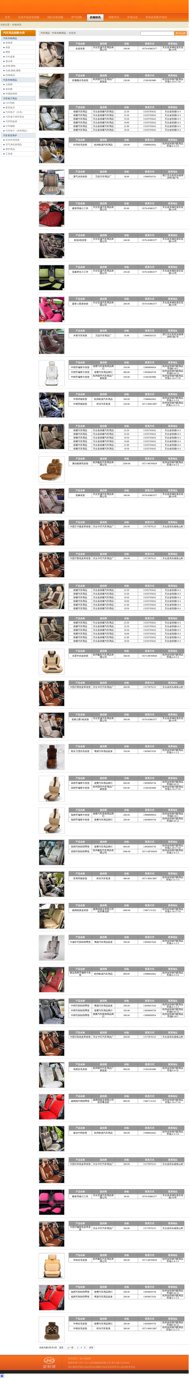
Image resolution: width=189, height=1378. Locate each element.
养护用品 (10, 149)
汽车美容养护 (10, 135)
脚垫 (8, 52)
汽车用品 (45, 33)
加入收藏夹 (85, 1358)
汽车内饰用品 (10, 38)
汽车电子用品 (10, 98)
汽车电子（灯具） (15, 112)
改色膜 (9, 89)
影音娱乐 (10, 107)
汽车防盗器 (11, 121)
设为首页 (72, 1358)
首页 (61, 1347)
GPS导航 (10, 103)
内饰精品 (10, 75)
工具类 (9, 153)
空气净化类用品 (14, 144)
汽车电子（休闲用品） (17, 130)
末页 (91, 1347)
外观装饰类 (11, 93)
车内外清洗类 (12, 140)
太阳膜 (9, 84)
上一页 (70, 1347)
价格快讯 (16, 24)
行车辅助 (10, 126)
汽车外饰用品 (10, 80)
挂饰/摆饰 (10, 66)
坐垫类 (9, 42)
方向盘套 (10, 56)
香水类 (9, 61)
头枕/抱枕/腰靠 (13, 70)
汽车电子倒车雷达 (15, 116)
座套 (8, 47)
